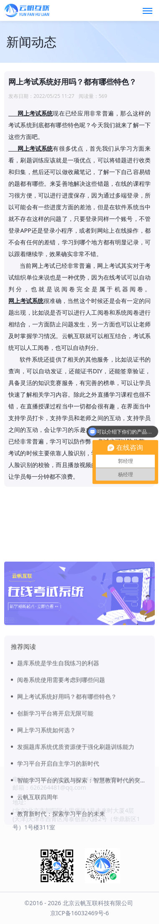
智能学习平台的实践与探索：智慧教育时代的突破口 (82, 842)
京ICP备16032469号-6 (79, 913)
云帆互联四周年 (37, 858)
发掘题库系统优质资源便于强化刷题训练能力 (75, 808)
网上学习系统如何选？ (46, 792)
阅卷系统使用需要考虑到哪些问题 (61, 741)
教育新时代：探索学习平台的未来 (61, 875)
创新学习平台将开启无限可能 (55, 775)
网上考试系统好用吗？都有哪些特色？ (67, 758)
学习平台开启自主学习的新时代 (58, 825)
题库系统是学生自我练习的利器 (58, 725)
